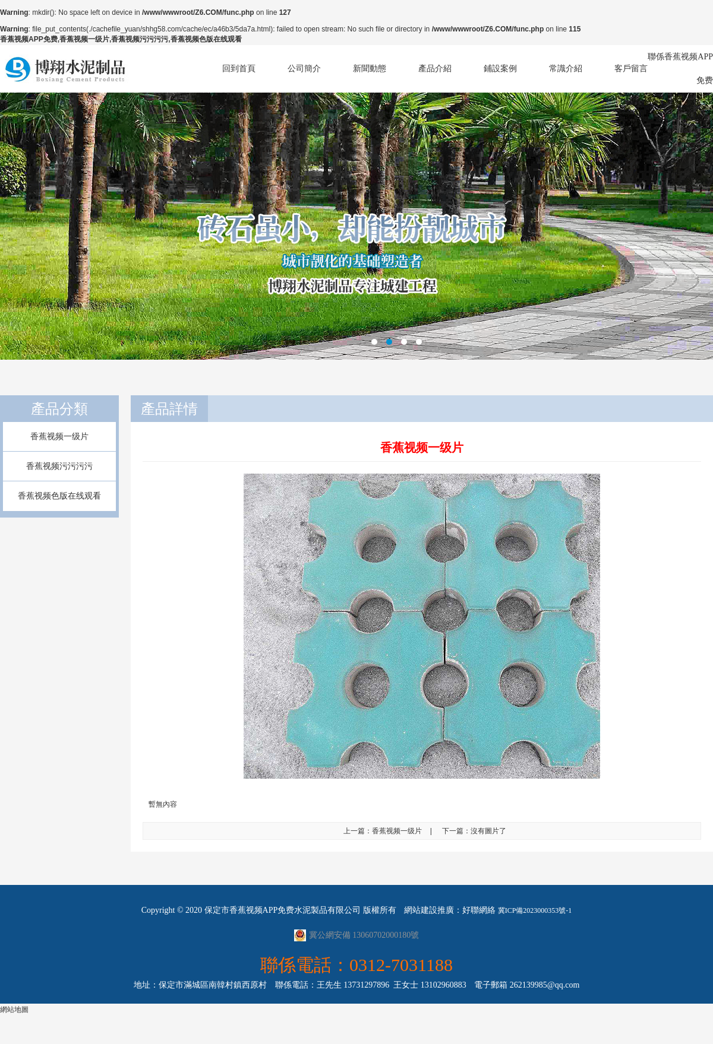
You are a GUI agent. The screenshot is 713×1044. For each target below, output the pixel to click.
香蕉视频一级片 (59, 436)
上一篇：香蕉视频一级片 (382, 831)
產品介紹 (435, 68)
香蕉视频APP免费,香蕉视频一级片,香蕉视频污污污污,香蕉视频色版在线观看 (121, 39)
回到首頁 (238, 68)
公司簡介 (304, 68)
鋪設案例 (500, 68)
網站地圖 (14, 1009)
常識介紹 (565, 68)
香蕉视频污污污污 (59, 466)
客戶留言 (631, 68)
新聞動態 (369, 68)
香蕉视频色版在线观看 (59, 495)
